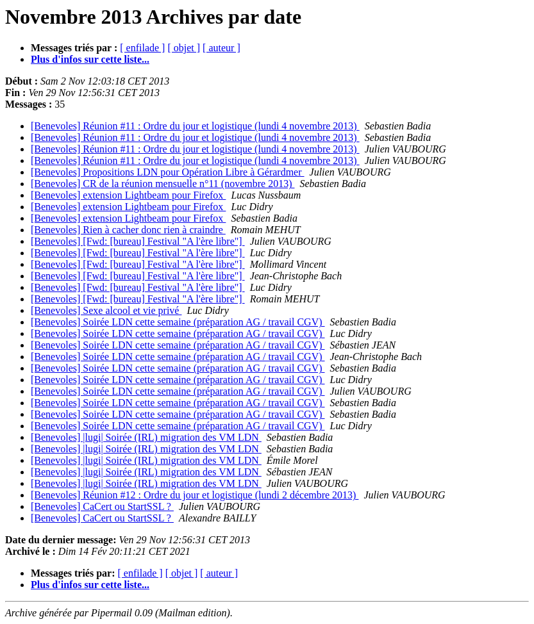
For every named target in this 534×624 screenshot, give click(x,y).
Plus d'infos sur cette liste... (90, 59)
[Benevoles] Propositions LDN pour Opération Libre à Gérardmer (168, 172)
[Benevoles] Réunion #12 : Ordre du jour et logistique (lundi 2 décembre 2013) (194, 494)
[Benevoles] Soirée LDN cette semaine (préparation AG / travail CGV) (178, 321)
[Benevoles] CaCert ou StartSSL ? (102, 506)
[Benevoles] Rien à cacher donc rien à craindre (128, 229)
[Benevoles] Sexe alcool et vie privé (106, 310)
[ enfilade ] (142, 47)
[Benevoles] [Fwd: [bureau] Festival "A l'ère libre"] (138, 241)
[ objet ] (183, 47)
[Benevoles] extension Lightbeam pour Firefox (128, 195)
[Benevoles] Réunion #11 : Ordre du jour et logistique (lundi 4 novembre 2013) (195, 125)
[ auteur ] (221, 47)
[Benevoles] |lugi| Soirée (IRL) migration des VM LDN (146, 437)
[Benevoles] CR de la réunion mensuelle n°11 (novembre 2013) (162, 183)
